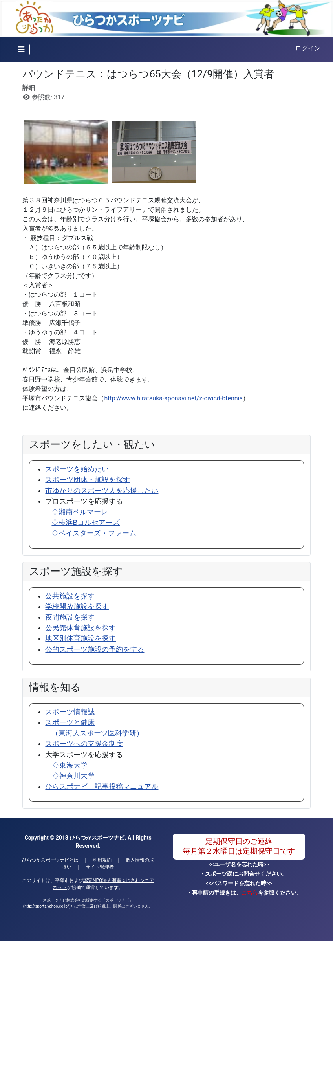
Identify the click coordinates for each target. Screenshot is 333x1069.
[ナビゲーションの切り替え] (21, 49)
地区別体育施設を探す (80, 638)
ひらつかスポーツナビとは (50, 860)
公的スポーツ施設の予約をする (94, 649)
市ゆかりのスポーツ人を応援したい (101, 491)
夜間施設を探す (70, 617)
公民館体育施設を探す (80, 628)
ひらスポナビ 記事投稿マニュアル (101, 786)
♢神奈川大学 (73, 776)
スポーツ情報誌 (70, 712)
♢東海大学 (70, 765)
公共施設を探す (70, 596)
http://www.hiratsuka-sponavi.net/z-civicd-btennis (173, 398)
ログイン (307, 48)
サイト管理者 (100, 867)
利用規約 (102, 860)
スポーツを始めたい (77, 469)
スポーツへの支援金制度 (84, 744)
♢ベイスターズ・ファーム (93, 533)
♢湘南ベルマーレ (79, 512)
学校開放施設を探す (77, 607)
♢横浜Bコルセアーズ (85, 522)
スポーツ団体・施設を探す (87, 480)
